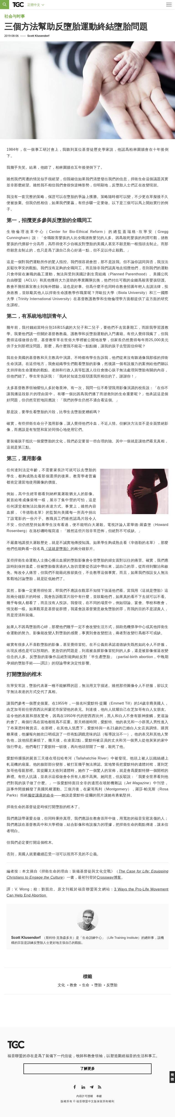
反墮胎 (111, 985)
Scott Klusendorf (38, 35)
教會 (73, 985)
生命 (85, 985)
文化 (61, 985)
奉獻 (99, 1096)
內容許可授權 (84, 1096)
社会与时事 (14, 16)
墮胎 (98, 985)
